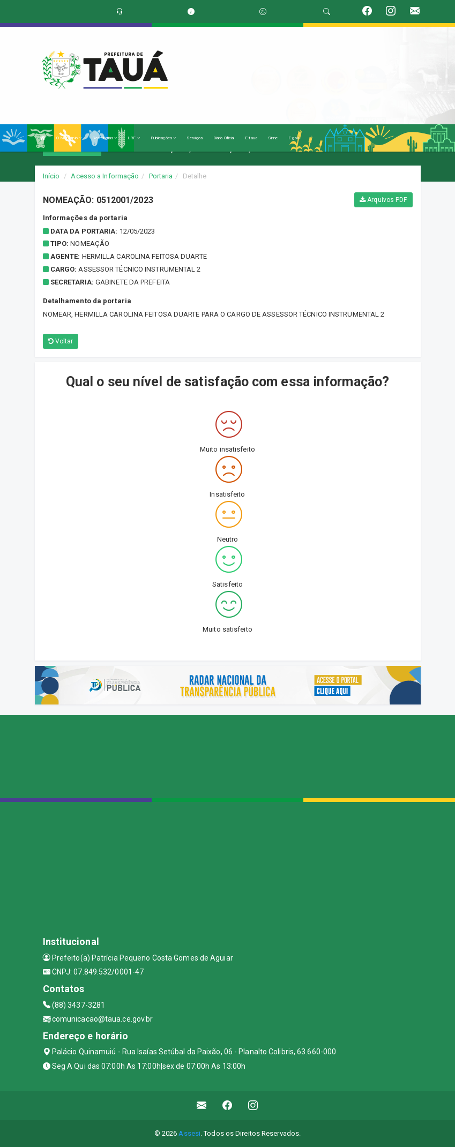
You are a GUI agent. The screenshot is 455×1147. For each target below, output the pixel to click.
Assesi (189, 1133)
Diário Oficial (223, 138)
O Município (68, 138)
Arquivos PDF (383, 200)
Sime (273, 138)
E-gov (293, 138)
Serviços (195, 138)
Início (51, 176)
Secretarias (104, 138)
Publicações (163, 138)
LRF (134, 138)
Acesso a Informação (105, 176)
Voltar (60, 341)
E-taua (251, 138)
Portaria (161, 176)
